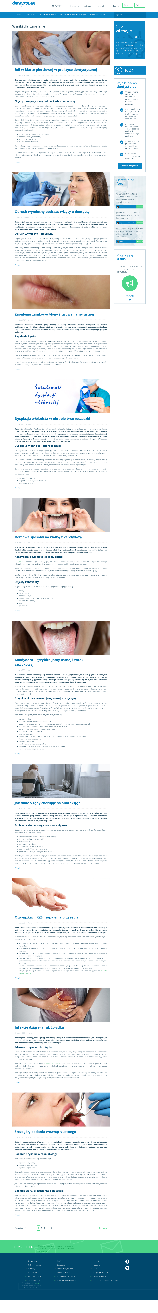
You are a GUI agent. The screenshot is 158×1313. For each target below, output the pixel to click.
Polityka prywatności (109, 1285)
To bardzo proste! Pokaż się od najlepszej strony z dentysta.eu (129, 306)
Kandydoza (19, 567)
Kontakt (103, 1272)
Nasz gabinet (104, 6)
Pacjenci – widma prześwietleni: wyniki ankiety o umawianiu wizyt (132, 165)
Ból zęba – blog (35, 1293)
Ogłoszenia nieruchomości (73, 15)
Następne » (104, 1240)
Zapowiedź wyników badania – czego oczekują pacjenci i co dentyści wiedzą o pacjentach (132, 144)
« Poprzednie (18, 1240)
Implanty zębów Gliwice (70, 1289)
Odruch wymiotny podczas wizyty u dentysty (52, 214)
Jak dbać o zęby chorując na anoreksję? (47, 811)
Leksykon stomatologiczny (72, 1293)
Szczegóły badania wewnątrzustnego (45, 1143)
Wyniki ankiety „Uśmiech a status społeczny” (131, 181)
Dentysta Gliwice (67, 1285)
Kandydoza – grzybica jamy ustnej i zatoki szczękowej (49, 669)
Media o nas (33, 1285)
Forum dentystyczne (69, 1281)
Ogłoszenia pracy (47, 15)
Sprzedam (64, 1276)
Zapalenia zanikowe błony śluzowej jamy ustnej (54, 317)
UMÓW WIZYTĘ (59, 6)
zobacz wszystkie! (130, 193)
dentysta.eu (37, 1296)
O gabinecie (33, 1272)
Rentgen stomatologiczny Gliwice (115, 1293)
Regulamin (104, 1276)
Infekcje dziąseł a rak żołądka (39, 1038)
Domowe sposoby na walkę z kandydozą (48, 543)
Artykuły (90, 6)
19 (51, 1240)
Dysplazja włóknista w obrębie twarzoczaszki (52, 423)
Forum (118, 6)
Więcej (17, 163)
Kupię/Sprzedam (97, 15)
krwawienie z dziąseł (52, 1074)
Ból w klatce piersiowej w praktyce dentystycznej (56, 71)
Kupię (62, 1272)
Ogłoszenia (76, 6)
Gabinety (31, 15)
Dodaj (19, 15)
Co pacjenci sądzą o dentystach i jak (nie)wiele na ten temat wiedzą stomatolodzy (132, 122)
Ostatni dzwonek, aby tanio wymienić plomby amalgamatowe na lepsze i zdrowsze (132, 100)
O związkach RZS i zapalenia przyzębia (47, 926)
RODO (103, 1281)
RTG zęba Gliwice (36, 1289)
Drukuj (28, 76)
